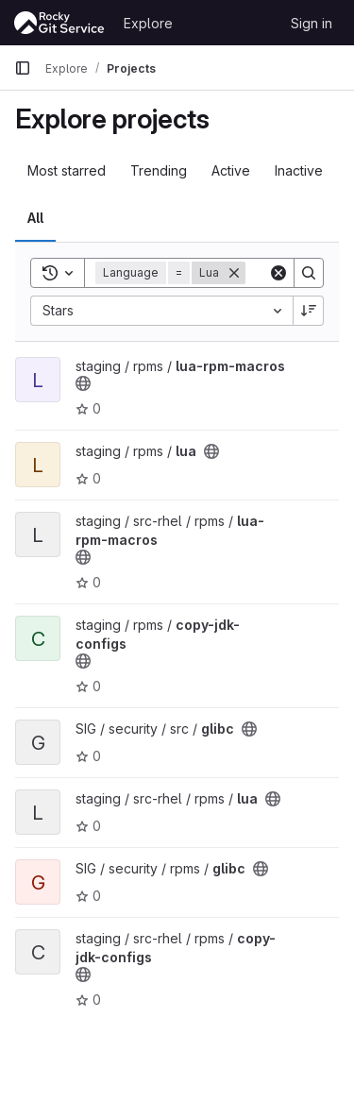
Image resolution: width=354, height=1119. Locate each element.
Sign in (311, 23)
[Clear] (278, 273)
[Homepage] (59, 23)
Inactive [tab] (299, 170)
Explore (148, 23)
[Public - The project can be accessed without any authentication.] (83, 383)
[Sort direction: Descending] (309, 311)
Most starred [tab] (66, 170)
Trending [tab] (158, 170)
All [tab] (35, 218)
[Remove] (234, 273)
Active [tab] (230, 170)
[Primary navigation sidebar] (23, 68)
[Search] (309, 273)
